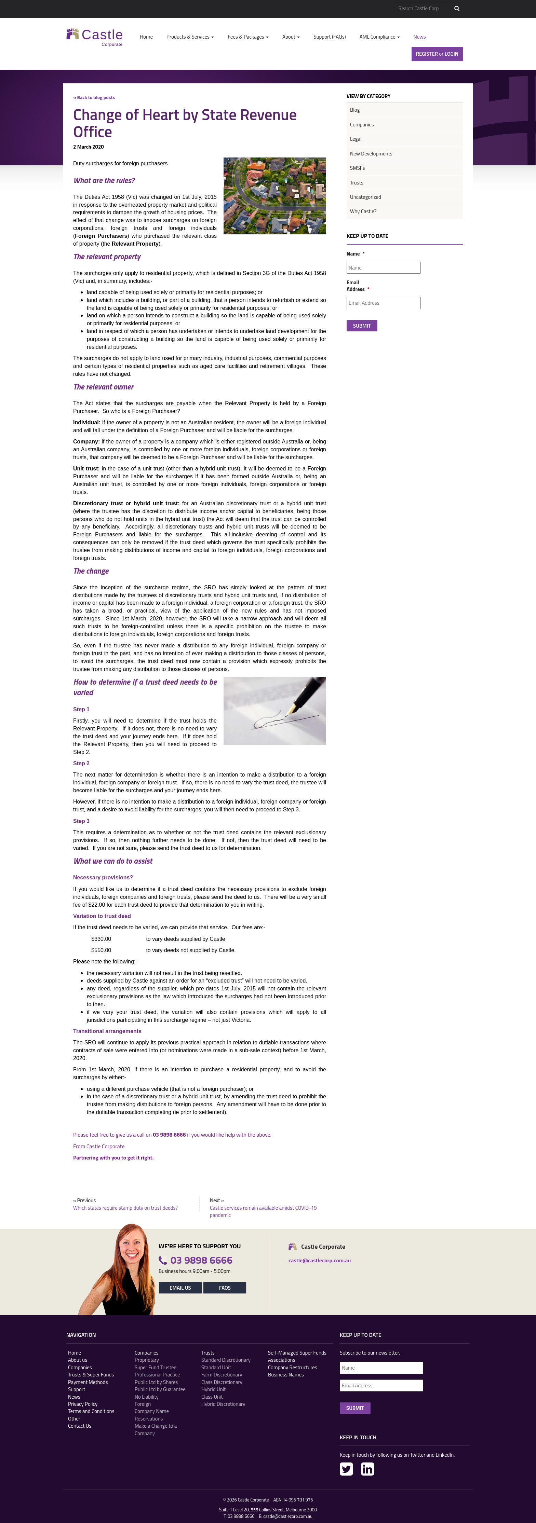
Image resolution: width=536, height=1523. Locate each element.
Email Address (355, 285)
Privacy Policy (82, 1404)
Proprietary (147, 1359)
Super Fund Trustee (155, 1367)
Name (355, 253)
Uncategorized (365, 197)
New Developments (371, 153)
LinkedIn (367, 1469)
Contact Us (79, 1426)
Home (146, 37)
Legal (355, 139)
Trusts (356, 183)
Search (456, 8)
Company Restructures (292, 1367)
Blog (355, 110)
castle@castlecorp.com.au (287, 1516)
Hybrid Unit (213, 1389)
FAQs (225, 1288)
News (420, 37)
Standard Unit (216, 1367)
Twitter (346, 1469)
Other (74, 1419)
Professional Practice (157, 1374)
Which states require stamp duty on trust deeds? (125, 1208)
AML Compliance (380, 37)
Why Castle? (363, 211)
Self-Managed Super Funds (297, 1353)
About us (77, 1360)
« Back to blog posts (94, 97)
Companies (362, 124)
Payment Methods (88, 1382)
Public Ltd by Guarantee (160, 1389)
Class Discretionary (221, 1382)
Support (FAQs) (329, 37)
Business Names (286, 1374)
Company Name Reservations (152, 1415)
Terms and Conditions (91, 1411)
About (291, 37)
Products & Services (190, 37)
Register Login (437, 54)
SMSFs (357, 168)
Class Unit (212, 1396)
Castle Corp (94, 37)
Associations (281, 1360)
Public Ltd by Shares (156, 1382)
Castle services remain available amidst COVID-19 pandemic (263, 1211)
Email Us (180, 1288)
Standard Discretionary (226, 1359)
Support (76, 1389)
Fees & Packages (248, 37)
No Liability (147, 1396)
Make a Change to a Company (156, 1429)
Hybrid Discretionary (223, 1404)
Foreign (143, 1404)
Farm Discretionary (221, 1374)
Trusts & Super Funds (91, 1374)
